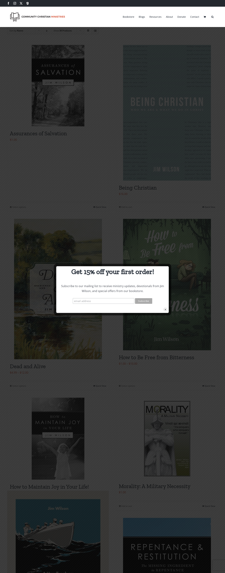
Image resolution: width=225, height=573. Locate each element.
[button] (212, 16)
